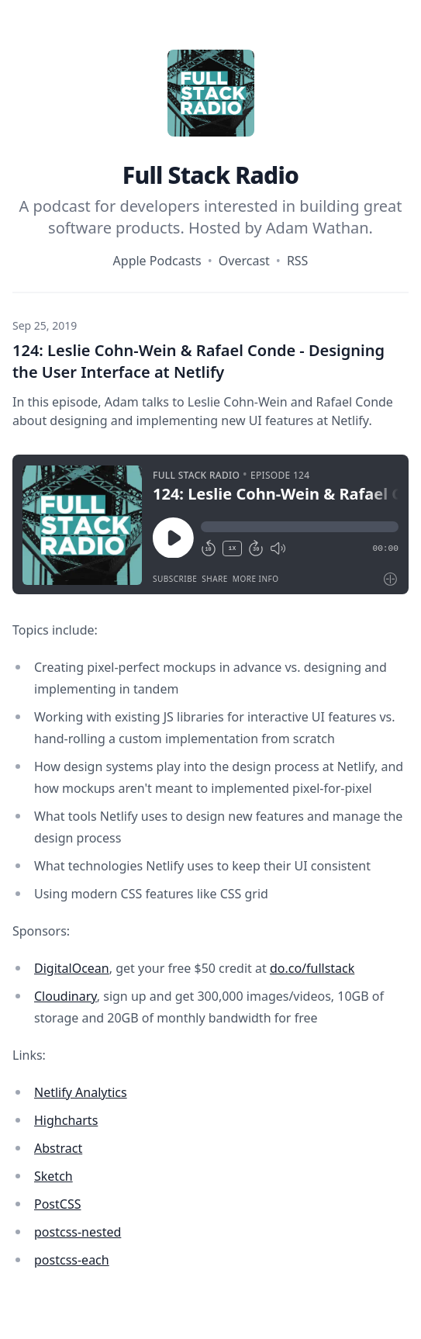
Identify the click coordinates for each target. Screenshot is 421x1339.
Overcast (244, 260)
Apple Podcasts (157, 260)
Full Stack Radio (210, 175)
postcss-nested (77, 1231)
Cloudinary (65, 996)
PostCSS (57, 1204)
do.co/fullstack (312, 968)
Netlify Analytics (80, 1092)
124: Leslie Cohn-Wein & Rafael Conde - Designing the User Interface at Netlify (198, 361)
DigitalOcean (71, 968)
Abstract (58, 1148)
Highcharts (66, 1120)
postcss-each (71, 1259)
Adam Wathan (317, 227)
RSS (298, 260)
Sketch (53, 1176)
